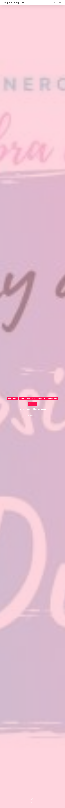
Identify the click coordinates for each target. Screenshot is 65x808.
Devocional (12, 398)
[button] (60, 2)
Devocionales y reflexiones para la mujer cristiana (38, 398)
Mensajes (32, 404)
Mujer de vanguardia (14, 2)
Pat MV (32, 414)
